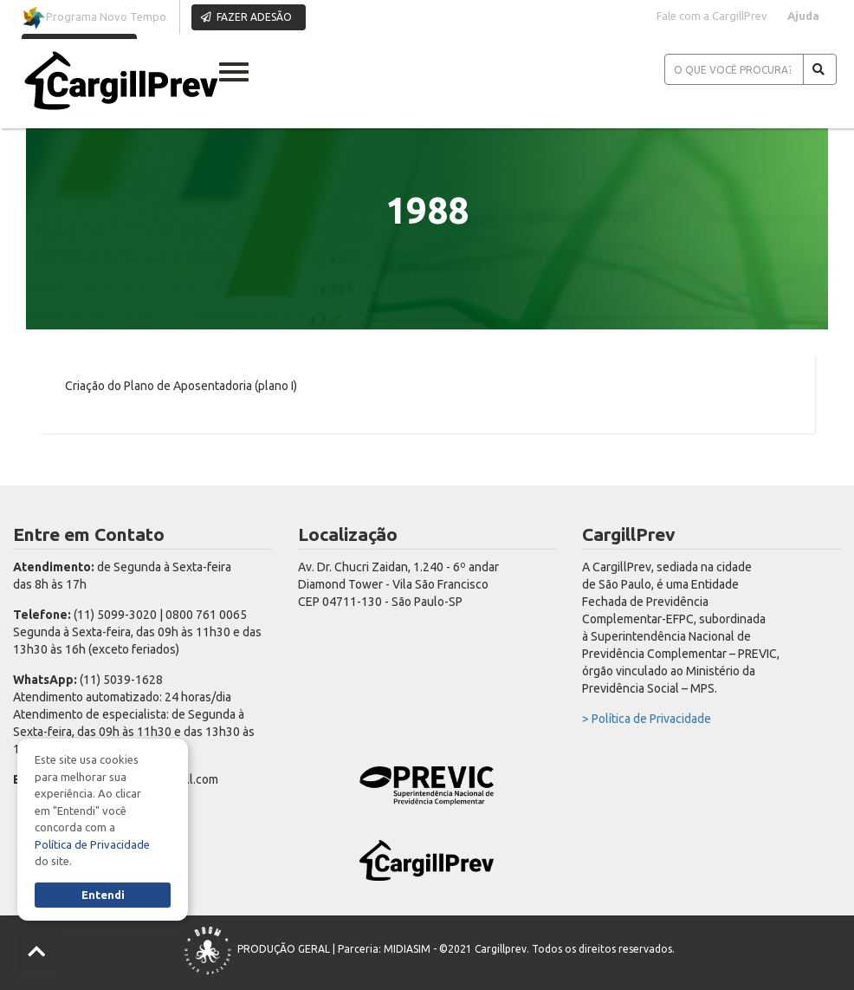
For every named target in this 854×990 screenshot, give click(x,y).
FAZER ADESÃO (246, 17)
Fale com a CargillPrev (712, 16)
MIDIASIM (407, 948)
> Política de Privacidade (646, 719)
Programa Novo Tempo (94, 17)
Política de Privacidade (92, 844)
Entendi (103, 895)
